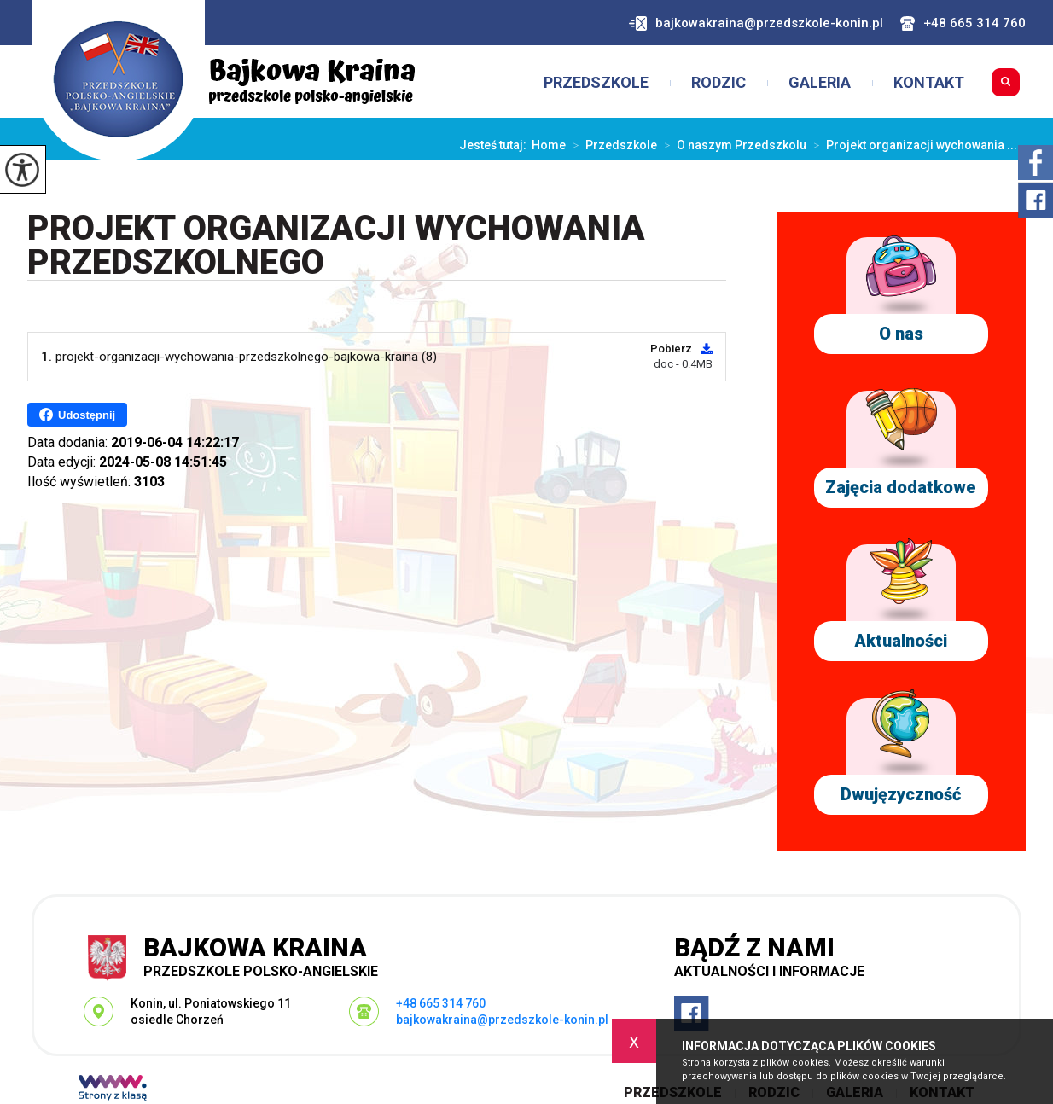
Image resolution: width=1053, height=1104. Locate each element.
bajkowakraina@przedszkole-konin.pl (756, 23)
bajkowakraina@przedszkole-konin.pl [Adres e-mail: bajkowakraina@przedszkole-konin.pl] (502, 1019)
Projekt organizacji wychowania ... (911, 145)
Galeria (819, 82)
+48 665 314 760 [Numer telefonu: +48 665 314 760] (441, 1003)
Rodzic (718, 82)
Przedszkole (596, 82)
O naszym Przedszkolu (731, 145)
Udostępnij (77, 414)
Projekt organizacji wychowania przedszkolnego (336, 246)
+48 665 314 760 (963, 23)
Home (549, 145)
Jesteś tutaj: (495, 145)
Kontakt (928, 82)
